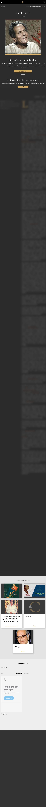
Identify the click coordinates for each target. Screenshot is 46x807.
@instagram (4, 667)
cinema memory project (11, 626)
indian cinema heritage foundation (35, 6)
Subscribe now (23, 71)
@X (2, 673)
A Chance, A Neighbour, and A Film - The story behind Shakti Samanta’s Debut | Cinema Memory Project (11, 619)
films (34, 626)
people (3, 6)
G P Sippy (17, 647)
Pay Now (23, 87)
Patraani (28, 617)
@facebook (26, 673)
